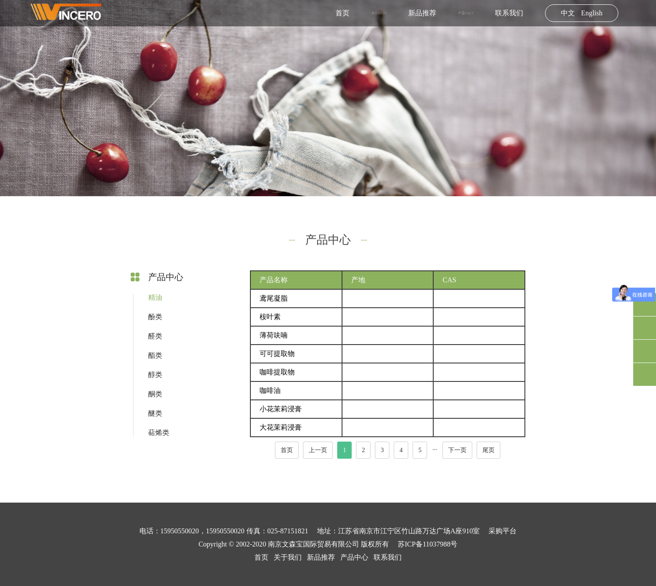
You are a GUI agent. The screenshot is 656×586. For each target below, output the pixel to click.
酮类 (155, 394)
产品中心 (354, 557)
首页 (342, 13)
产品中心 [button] (465, 13)
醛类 (155, 336)
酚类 (155, 316)
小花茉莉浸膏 (281, 409)
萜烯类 (158, 432)
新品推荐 (422, 13)
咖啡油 (270, 390)
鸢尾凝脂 (274, 298)
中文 (568, 13)
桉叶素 (270, 316)
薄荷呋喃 (274, 335)
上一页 (318, 450)
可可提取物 (277, 353)
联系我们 (509, 13)
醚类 (155, 413)
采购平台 (502, 531)
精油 (155, 297)
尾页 (488, 450)
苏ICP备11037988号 (427, 544)
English (592, 13)
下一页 (457, 450)
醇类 (155, 374)
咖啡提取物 (277, 372)
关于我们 (288, 557)
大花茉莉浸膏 (281, 427)
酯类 (155, 355)
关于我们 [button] (379, 13)
